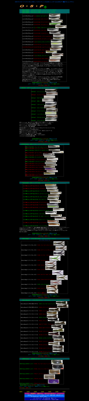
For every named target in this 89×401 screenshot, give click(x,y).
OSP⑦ (64, 391)
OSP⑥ (56, 391)
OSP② (28, 391)
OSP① (20, 391)
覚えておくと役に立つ (50, 393)
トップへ (27, 393)
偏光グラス (40, 393)
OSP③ (35, 391)
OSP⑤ (49, 391)
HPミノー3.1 (33, 144)
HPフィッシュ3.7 (31, 87)
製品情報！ (33, 393)
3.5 (37, 300)
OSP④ (42, 391)
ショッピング (60, 393)
